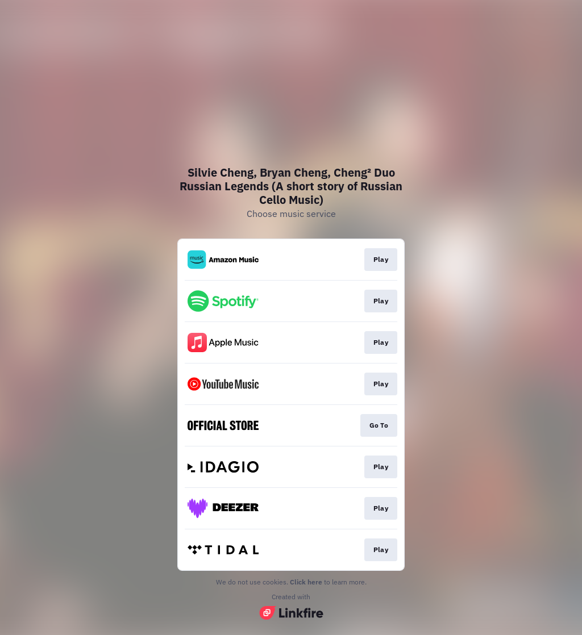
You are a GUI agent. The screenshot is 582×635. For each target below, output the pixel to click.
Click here (306, 582)
